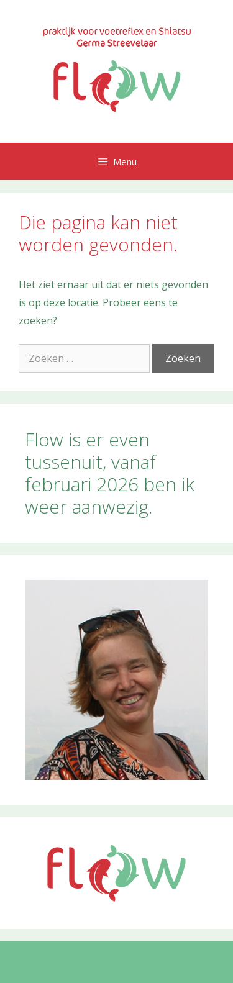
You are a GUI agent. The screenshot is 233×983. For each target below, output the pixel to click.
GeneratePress (169, 962)
